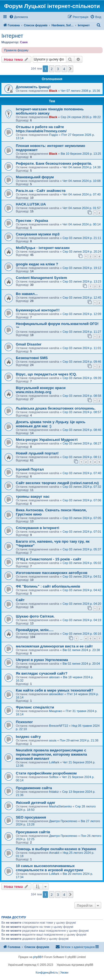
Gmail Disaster (28, 344)
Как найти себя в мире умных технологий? (54, 690)
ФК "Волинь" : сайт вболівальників (48, 586)
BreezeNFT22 (58, 725)
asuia (52, 740)
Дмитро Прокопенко (63, 821)
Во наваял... (27, 294)
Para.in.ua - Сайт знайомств (40, 191)
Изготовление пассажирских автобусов (51, 573)
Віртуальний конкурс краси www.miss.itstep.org (40, 390)
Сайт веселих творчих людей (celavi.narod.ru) (57, 483)
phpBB (37, 957)
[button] (70, 68)
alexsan (54, 677)
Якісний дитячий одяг (35, 803)
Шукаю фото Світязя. (35, 616)
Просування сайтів (33, 832)
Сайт (20, 600)
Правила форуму (16, 50)
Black (53, 90)
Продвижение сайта (34, 788)
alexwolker (56, 694)
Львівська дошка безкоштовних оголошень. (55, 408)
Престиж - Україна (32, 221)
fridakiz (54, 791)
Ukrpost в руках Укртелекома (42, 660)
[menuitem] (18, 17)
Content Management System (41, 278)
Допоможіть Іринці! (33, 87)
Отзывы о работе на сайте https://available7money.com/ (41, 129)
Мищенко (55, 711)
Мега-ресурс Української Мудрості (47, 440)
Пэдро (53, 134)
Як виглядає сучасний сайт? (41, 673)
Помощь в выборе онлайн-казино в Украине (56, 849)
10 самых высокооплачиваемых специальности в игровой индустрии (49, 868)
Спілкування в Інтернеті (37, 528)
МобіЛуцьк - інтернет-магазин (43, 248)
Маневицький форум (35, 177)
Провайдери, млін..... (35, 630)
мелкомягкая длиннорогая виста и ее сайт (54, 646)
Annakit (54, 852)
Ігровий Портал (30, 469)
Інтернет (12, 36)
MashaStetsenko (60, 806)
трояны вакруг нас (33, 496)
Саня (23, 42)
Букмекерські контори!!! (38, 310)
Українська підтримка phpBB (75, 964)
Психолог (24, 722)
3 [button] (58, 68)
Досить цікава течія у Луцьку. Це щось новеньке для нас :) (50, 424)
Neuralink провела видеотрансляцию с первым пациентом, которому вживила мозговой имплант (51, 754)
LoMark (54, 762)
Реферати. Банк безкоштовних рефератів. (54, 163)
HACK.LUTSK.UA (31, 204)
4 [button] (64, 68)
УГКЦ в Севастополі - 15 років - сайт (48, 559)
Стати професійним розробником (46, 773)
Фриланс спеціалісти (35, 707)
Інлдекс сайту (28, 737)
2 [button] (52, 68)
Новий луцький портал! (37, 453)
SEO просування (31, 817)
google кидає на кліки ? (37, 264)
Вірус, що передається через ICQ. (46, 374)
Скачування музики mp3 (38, 234)
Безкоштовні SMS (32, 358)
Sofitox (54, 777)
